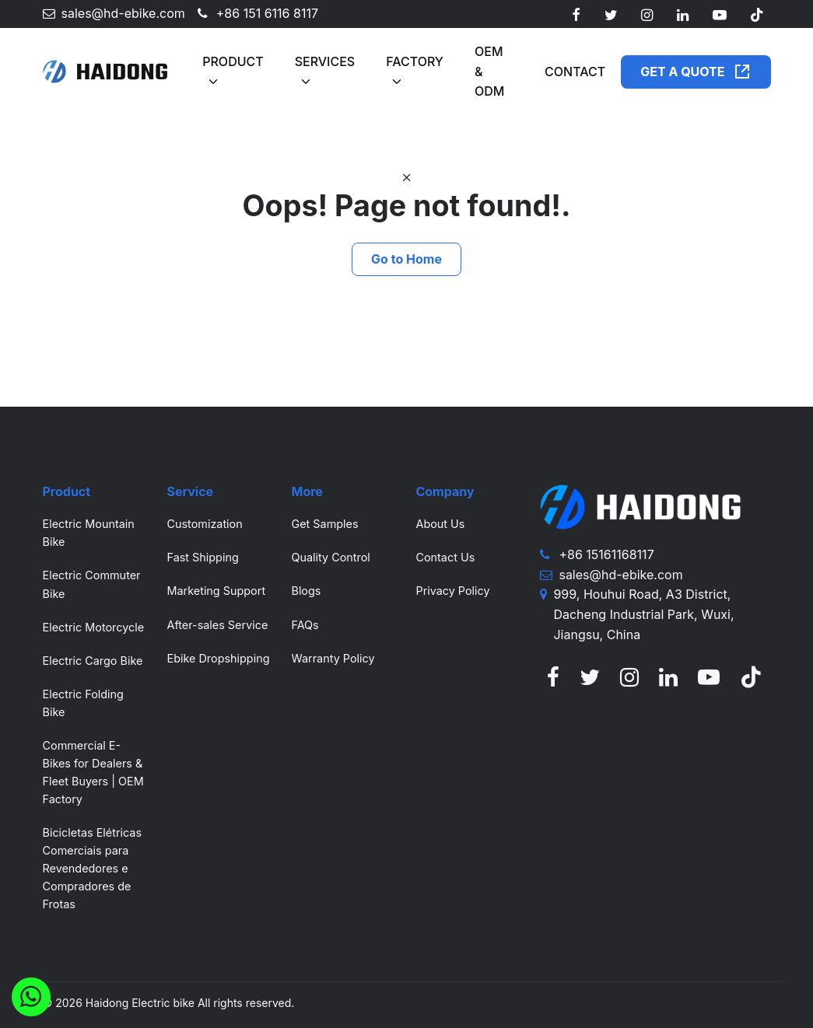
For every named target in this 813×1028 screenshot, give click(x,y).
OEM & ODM (489, 71)
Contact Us (445, 557)
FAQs (304, 624)
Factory (414, 61)
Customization (204, 523)
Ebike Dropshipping (217, 658)
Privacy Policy (452, 590)
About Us (439, 523)
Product (232, 61)
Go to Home (406, 259)
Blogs (306, 590)
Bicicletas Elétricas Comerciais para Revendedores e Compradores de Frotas (92, 868)
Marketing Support (215, 590)
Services (325, 61)
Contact (575, 71)
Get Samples (324, 523)
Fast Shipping (202, 557)
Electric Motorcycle (94, 627)
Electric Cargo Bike (93, 660)
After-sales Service (217, 624)
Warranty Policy (332, 658)
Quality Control (330, 557)
